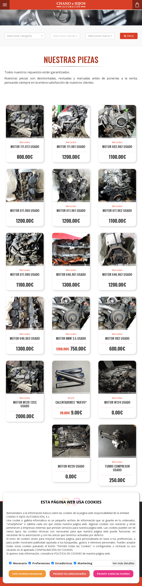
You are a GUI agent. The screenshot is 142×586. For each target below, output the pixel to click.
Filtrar (129, 36)
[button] (24, 36)
